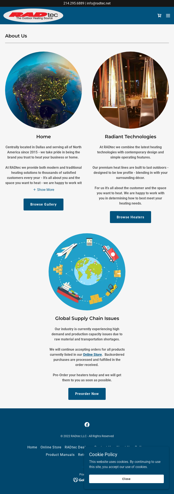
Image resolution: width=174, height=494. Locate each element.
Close (126, 478)
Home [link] (32, 447)
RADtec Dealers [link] (78, 447)
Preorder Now (87, 394)
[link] (33, 16)
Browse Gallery (43, 204)
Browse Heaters (130, 217)
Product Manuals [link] (60, 455)
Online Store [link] (51, 447)
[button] (168, 15)
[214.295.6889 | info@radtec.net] (87, 3)
